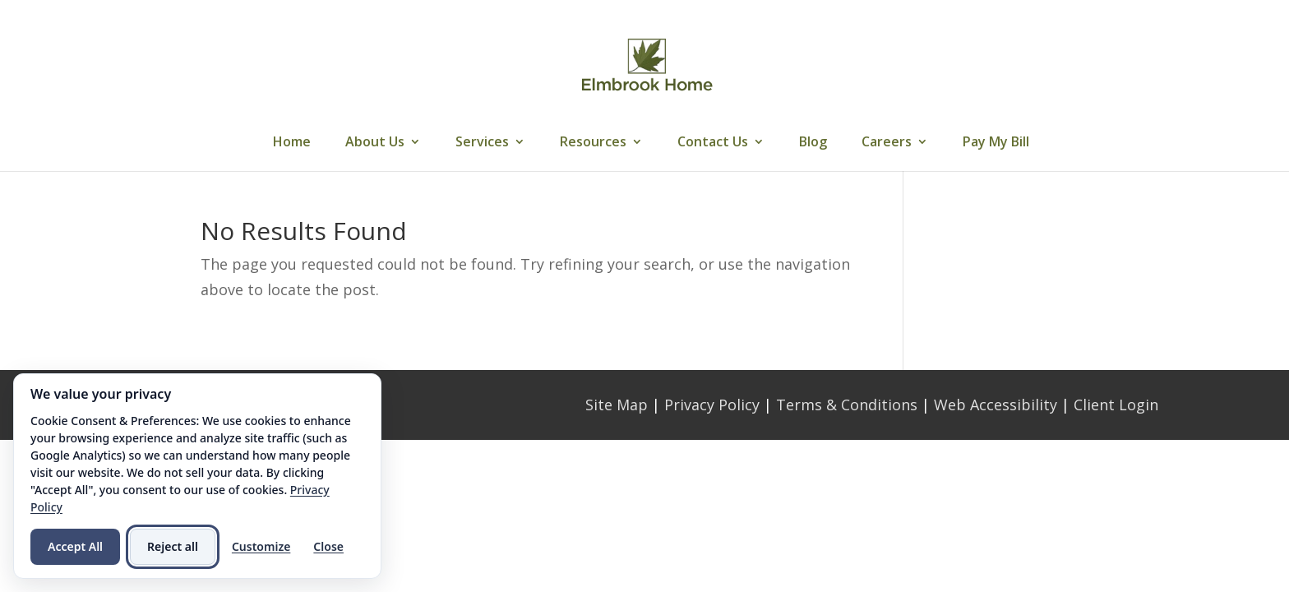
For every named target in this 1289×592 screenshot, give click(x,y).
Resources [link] (593, 143)
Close (328, 546)
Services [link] (482, 143)
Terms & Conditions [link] (846, 404)
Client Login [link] (1116, 404)
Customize (261, 546)
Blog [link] (813, 143)
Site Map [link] (616, 404)
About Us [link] (374, 143)
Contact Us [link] (712, 143)
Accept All (75, 546)
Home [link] (292, 143)
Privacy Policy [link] (712, 404)
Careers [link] (887, 143)
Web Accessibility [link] (995, 404)
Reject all (172, 546)
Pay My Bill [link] (996, 143)
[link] (647, 64)
